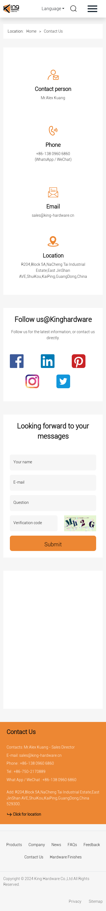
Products (14, 845)
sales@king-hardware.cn (53, 215)
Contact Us (53, 31)
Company (36, 845)
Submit (53, 544)
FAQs (72, 845)
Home (31, 31)
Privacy (75, 901)
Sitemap (96, 901)
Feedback (92, 845)
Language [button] (51, 8)
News (56, 845)
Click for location (24, 814)
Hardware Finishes (66, 857)
